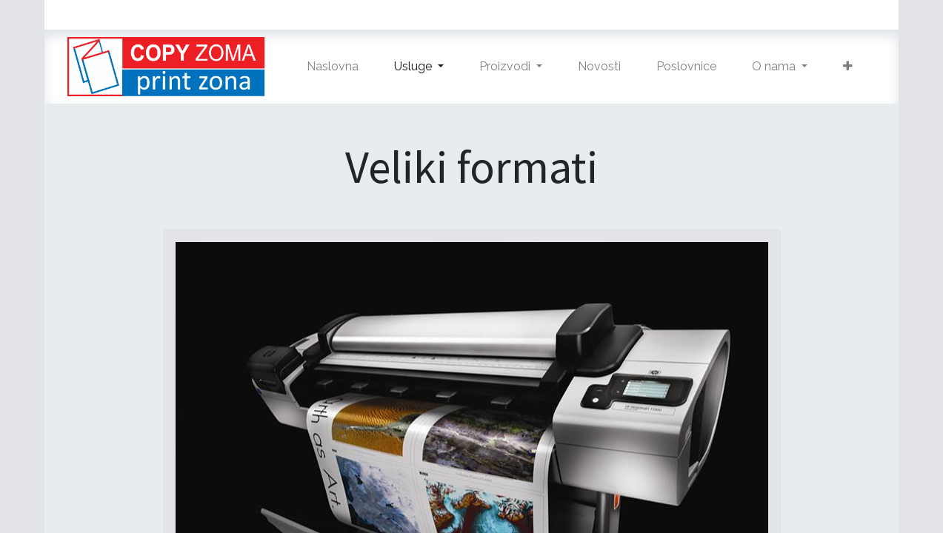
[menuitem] (332, 66)
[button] (847, 66)
